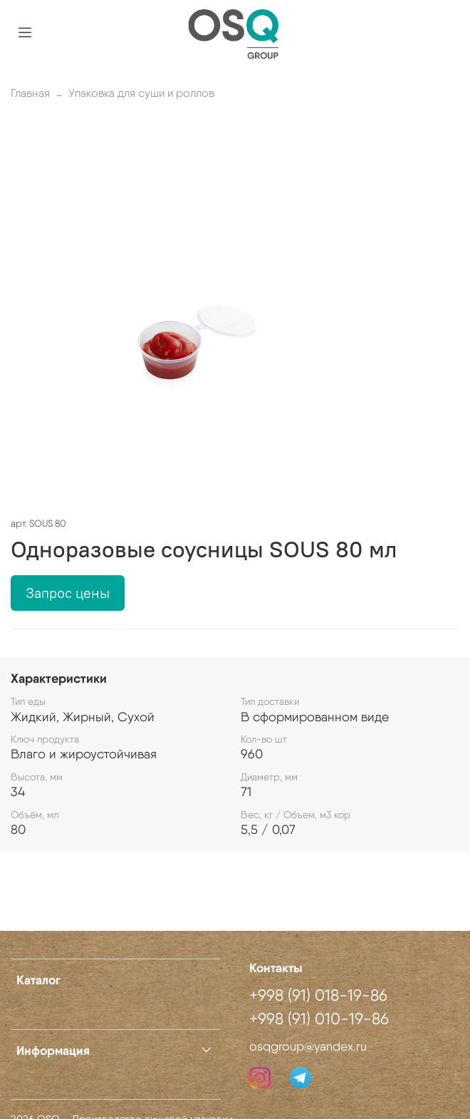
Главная (30, 93)
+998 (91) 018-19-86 (318, 995)
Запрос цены (68, 593)
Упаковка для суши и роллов (141, 93)
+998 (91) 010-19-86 (319, 1018)
